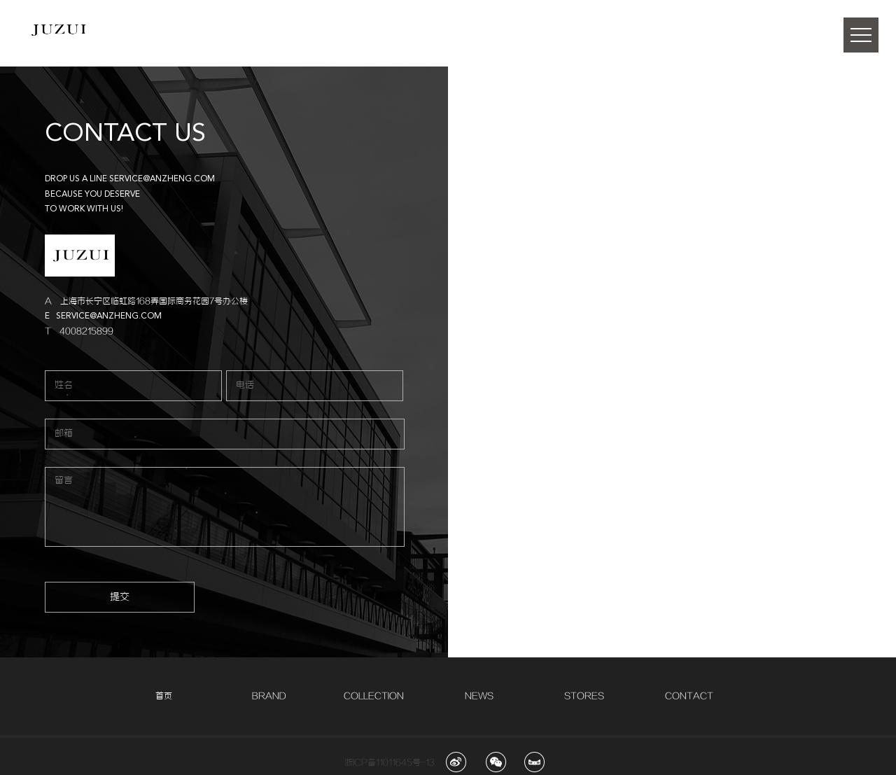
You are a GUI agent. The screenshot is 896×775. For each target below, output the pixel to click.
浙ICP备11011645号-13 (389, 762)
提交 (120, 597)
